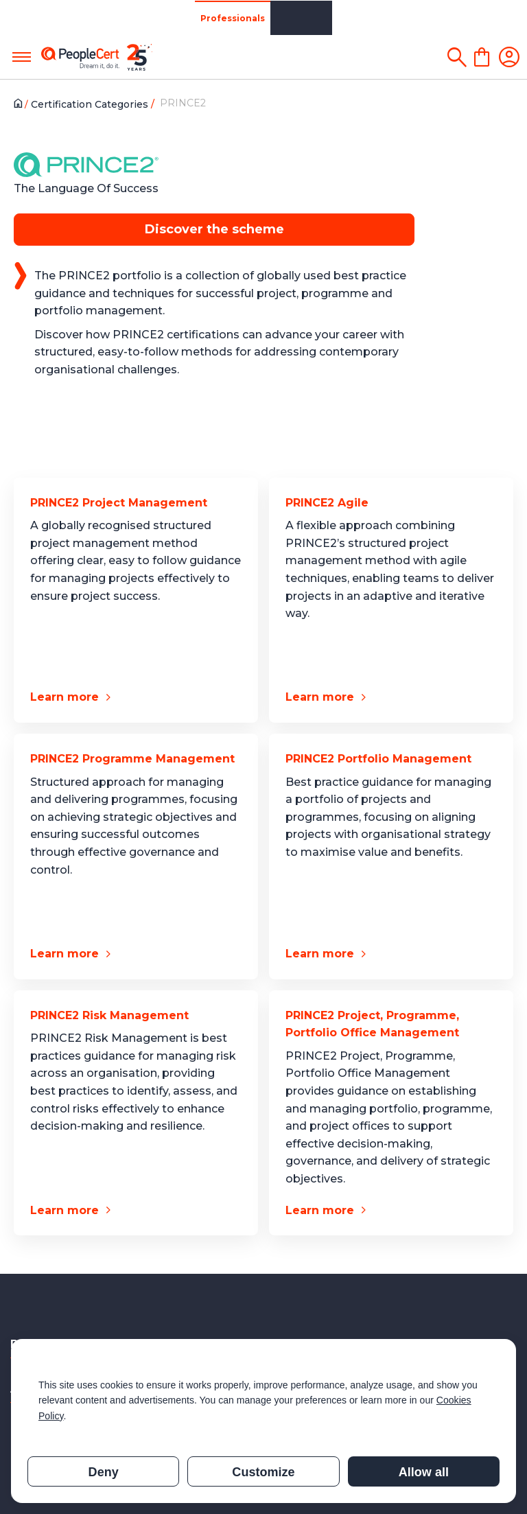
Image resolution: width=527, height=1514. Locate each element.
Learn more (64, 696)
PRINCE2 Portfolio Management (378, 758)
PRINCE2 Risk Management (109, 1015)
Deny (104, 1472)
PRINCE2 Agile (326, 502)
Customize (263, 1472)
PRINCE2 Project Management (118, 502)
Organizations (114, 17)
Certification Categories (92, 104)
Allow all (424, 1472)
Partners (179, 17)
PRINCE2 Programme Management (132, 758)
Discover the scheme (214, 229)
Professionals (37, 18)
